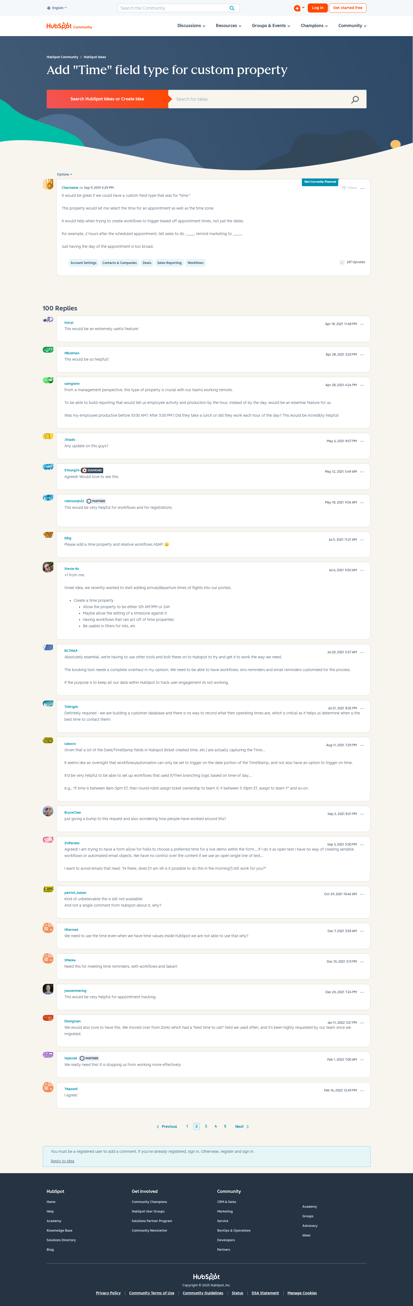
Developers (226, 1240)
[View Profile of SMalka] (70, 959)
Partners (223, 1250)
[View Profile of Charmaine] (70, 187)
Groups (308, 1216)
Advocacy (310, 1226)
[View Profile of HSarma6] (71, 929)
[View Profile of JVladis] (69, 439)
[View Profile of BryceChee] (72, 812)
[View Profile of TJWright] (71, 706)
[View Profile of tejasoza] (70, 1057)
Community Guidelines (203, 1293)
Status (237, 1293)
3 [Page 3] (206, 1126)
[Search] (179, 8)
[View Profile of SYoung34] (72, 469)
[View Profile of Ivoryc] (69, 322)
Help (50, 1211)
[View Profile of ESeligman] (72, 1020)
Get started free (347, 8)
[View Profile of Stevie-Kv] (71, 568)
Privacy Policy (108, 1293)
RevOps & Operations (234, 1230)
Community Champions (149, 1202)
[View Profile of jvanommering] (75, 990)
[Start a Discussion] (299, 8)
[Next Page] (241, 1126)
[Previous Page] (168, 1126)
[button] (362, 188)
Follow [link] (352, 188)
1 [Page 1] (187, 1126)
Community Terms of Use (151, 1293)
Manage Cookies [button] (302, 1293)
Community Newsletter (149, 1230)
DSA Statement (265, 1293)
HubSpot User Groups (148, 1211)
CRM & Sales (226, 1202)
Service (222, 1221)
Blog (50, 1250)
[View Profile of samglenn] (72, 383)
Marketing (225, 1211)
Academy (54, 1221)
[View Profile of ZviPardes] (72, 842)
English (55, 8)
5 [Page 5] (225, 1126)
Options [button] (63, 174)
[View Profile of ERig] (67, 537)
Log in (317, 8)
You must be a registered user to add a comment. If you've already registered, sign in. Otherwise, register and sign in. (152, 1151)
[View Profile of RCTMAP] (70, 650)
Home (51, 1202)
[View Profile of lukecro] (70, 743)
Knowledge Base (59, 1230)
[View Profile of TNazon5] (71, 1088)
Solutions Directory (61, 1240)
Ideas (306, 1235)
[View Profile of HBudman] (71, 352)
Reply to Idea (62, 1161)
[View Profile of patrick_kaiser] (75, 892)
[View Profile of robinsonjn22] (74, 500)
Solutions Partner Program (152, 1221)
